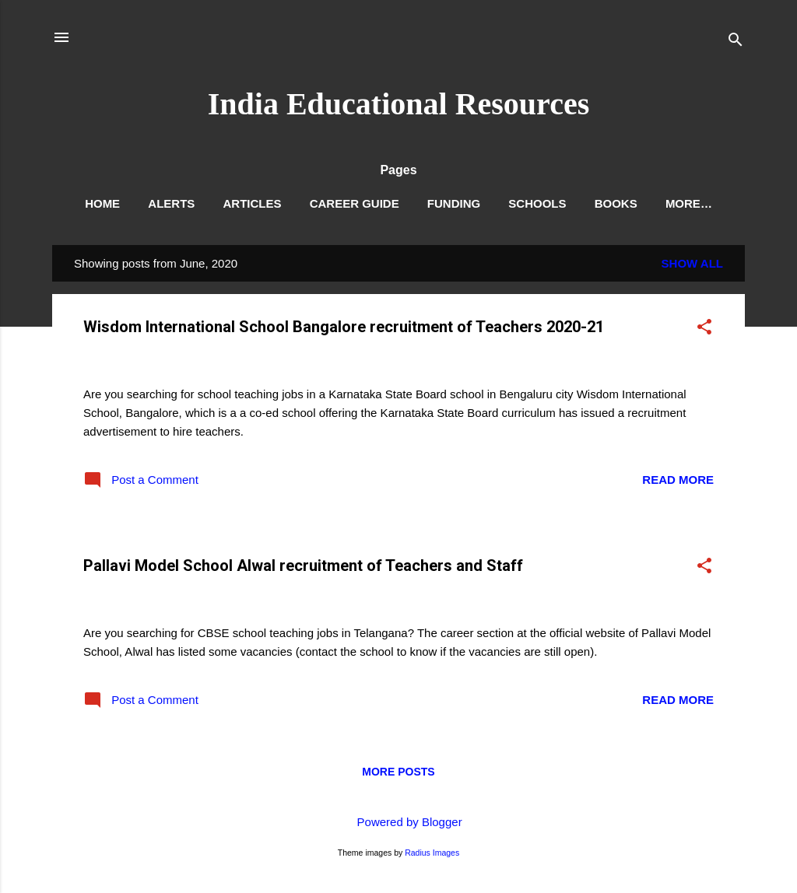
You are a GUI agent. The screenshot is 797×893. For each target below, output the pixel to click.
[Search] (735, 42)
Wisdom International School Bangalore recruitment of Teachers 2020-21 (343, 326)
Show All (692, 263)
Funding (453, 203)
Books (616, 203)
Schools (537, 203)
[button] (704, 329)
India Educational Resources (398, 103)
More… (688, 203)
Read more (678, 479)
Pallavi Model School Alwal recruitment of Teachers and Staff (303, 565)
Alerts (171, 203)
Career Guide (354, 203)
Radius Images (432, 852)
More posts (398, 771)
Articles (252, 203)
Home (102, 203)
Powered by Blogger (398, 821)
